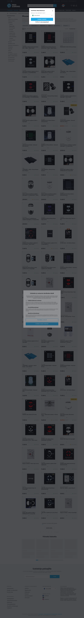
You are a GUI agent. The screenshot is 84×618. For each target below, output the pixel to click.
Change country (42, 19)
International (36, 15)
